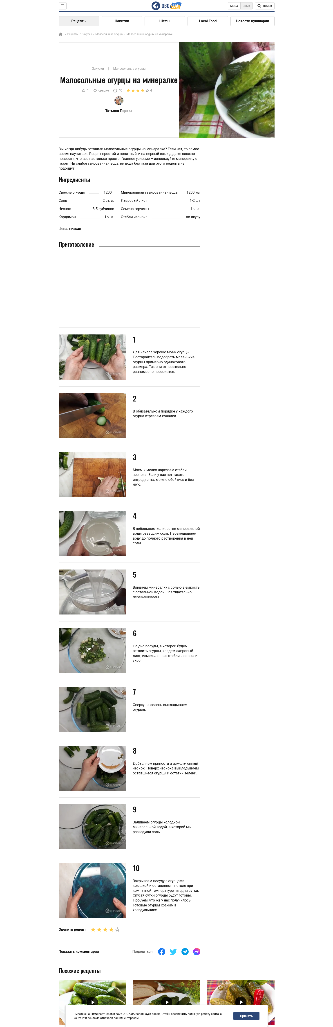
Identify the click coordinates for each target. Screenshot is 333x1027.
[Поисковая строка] (264, 5)
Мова (234, 6)
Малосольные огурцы (109, 34)
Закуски (87, 34)
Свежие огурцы (72, 192)
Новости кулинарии (252, 21)
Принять (246, 1016)
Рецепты (79, 21)
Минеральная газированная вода (149, 192)
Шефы (164, 21)
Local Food (208, 21)
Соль (63, 200)
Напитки (122, 21)
